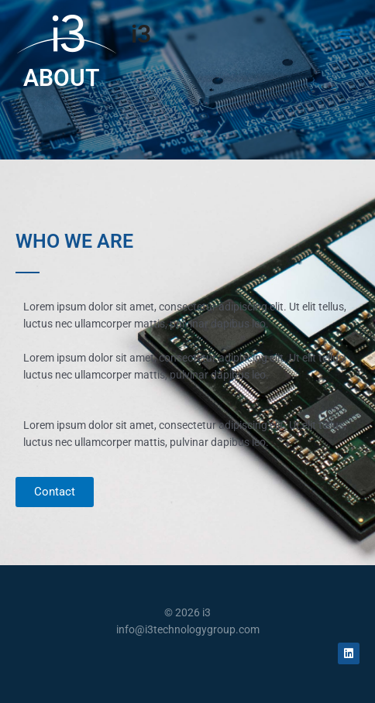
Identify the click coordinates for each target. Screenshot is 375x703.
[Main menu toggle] (344, 34)
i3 (141, 34)
